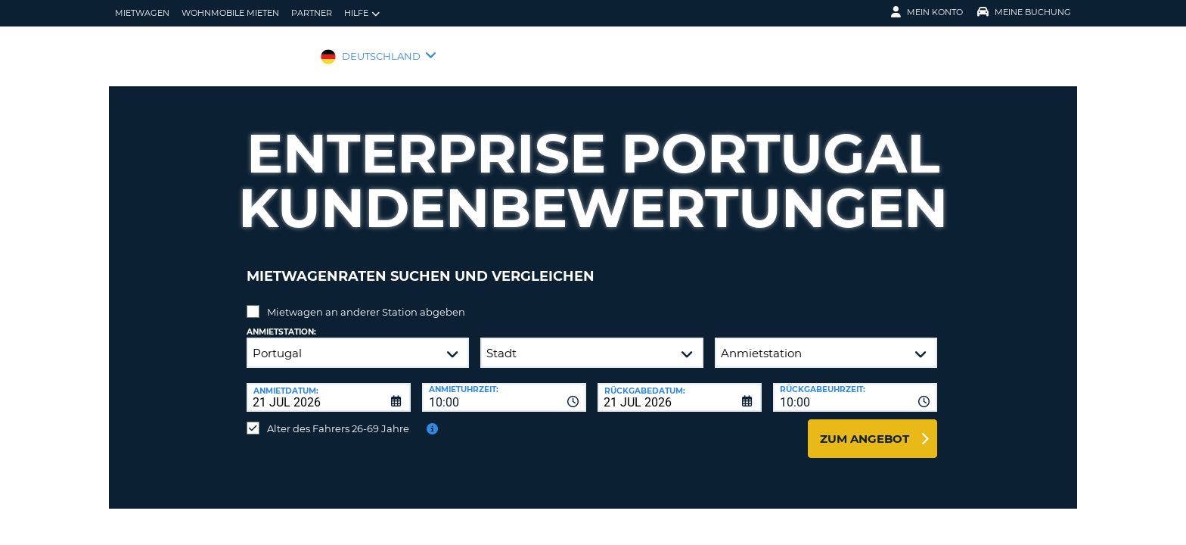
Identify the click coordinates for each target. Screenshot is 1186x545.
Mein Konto (927, 12)
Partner (311, 13)
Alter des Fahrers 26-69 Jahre (338, 417)
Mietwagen (142, 13)
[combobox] (504, 386)
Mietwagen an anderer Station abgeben (366, 300)
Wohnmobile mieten (230, 13)
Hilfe (362, 13)
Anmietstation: (281, 320)
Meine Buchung (1024, 12)
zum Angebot (864, 427)
